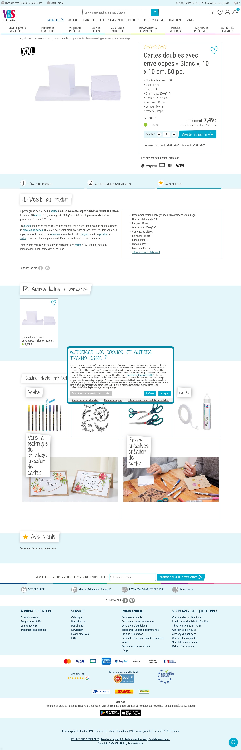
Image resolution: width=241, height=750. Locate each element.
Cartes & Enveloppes (63, 38)
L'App (125, 650)
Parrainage (77, 625)
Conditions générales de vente (138, 621)
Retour (125, 642)
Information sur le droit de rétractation (148, 400)
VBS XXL (72, 20)
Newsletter (77, 629)
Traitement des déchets (33, 629)
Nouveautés (55, 20)
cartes (54, 211)
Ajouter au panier (197, 134)
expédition (212, 125)
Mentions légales (113, 400)
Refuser (150, 393)
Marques (175, 20)
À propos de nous (30, 617)
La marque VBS (29, 625)
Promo (189, 20)
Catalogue (76, 617)
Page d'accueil (26, 38)
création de (29, 230)
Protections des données (85, 400)
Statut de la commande (185, 642)
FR (237, 3)
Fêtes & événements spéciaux (119, 20)
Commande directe (132, 617)
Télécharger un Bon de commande (140, 629)
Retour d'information (183, 646)
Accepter (164, 393)
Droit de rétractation (132, 634)
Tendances (88, 20)
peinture (103, 234)
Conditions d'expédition (134, 625)
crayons (55, 234)
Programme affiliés (31, 621)
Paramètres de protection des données (142, 638)
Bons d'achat (78, 621)
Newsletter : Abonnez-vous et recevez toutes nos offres (72, 577)
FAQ (73, 638)
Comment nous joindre (184, 638)
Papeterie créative (43, 38)
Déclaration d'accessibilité (136, 646)
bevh (135, 672)
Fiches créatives (154, 20)
